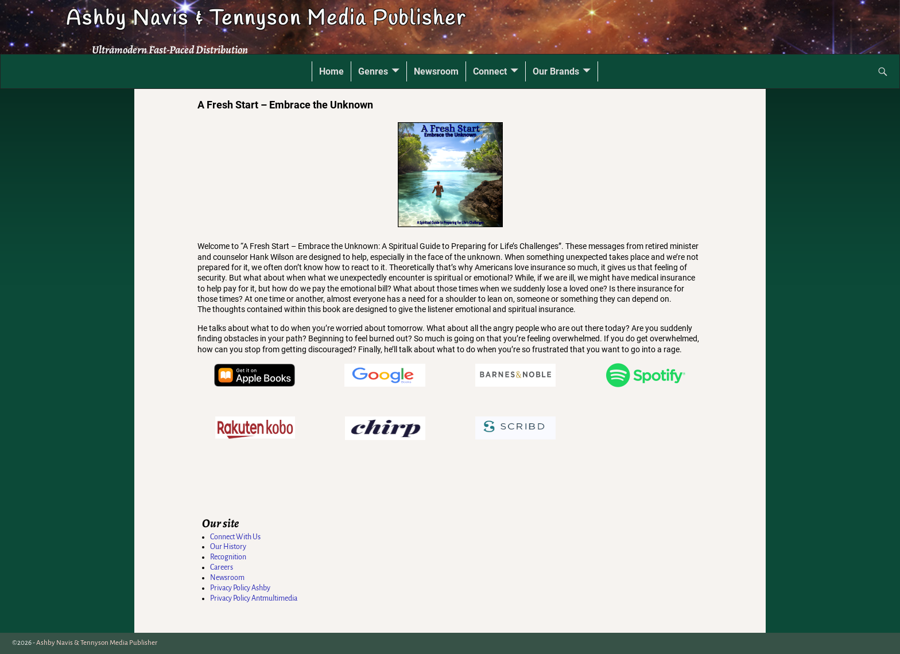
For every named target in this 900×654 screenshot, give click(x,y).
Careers (221, 567)
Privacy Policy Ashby (240, 588)
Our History (228, 547)
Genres (373, 71)
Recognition (228, 557)
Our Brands (556, 71)
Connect (490, 71)
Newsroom (436, 71)
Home (331, 71)
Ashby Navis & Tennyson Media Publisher (265, 19)
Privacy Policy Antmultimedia (253, 598)
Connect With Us (235, 537)
